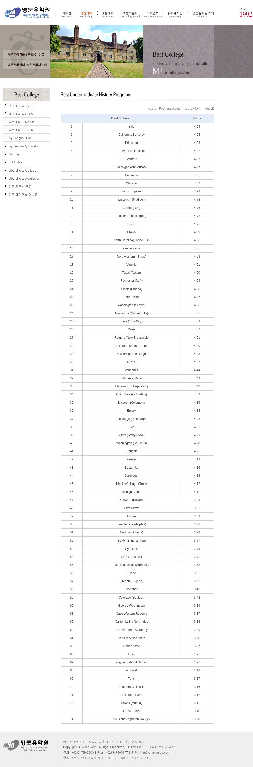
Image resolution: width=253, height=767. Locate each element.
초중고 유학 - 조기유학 (130, 14)
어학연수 (152, 14)
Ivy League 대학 (20, 138)
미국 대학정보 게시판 (23, 194)
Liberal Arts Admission (24, 178)
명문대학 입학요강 (21, 122)
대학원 (67, 14)
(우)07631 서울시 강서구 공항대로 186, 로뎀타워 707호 (110, 757)
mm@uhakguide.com (155, 752)
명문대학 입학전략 (21, 105)
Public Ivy (15, 162)
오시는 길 (95, 741)
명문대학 (87, 14)
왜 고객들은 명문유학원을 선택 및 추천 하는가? (26, 54)
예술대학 (107, 14)
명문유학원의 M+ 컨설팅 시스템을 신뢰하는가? (26, 64)
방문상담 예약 (115, 741)
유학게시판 (175, 14)
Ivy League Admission (24, 146)
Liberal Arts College (22, 170)
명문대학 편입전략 (21, 130)
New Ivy (14, 154)
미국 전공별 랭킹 (20, 186)
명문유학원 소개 (203, 14)
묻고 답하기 (136, 741)
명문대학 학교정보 (21, 113)
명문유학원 (27, 13)
